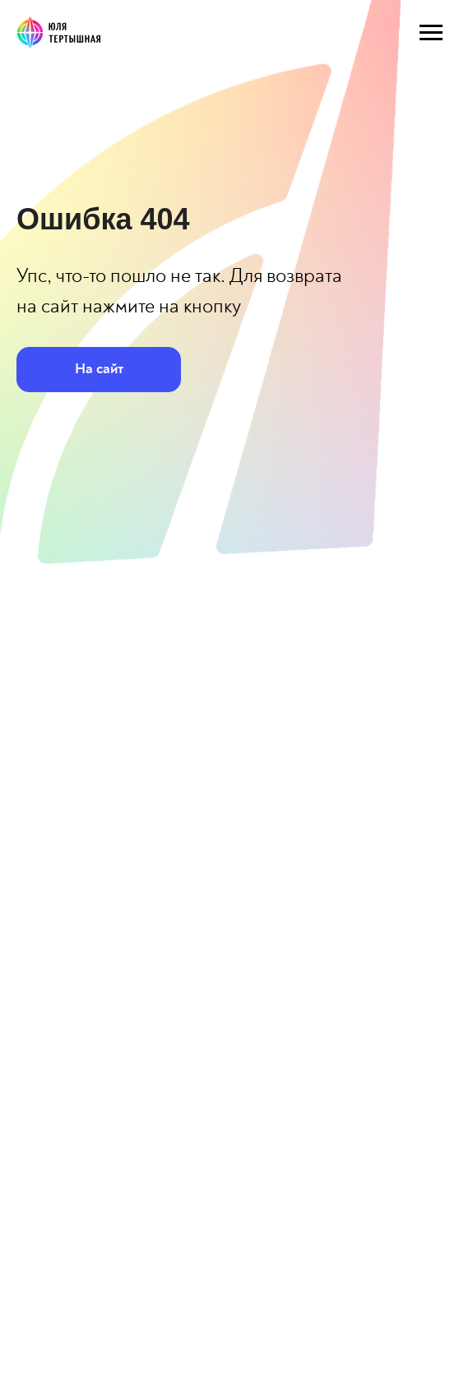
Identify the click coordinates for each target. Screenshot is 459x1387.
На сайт (99, 368)
